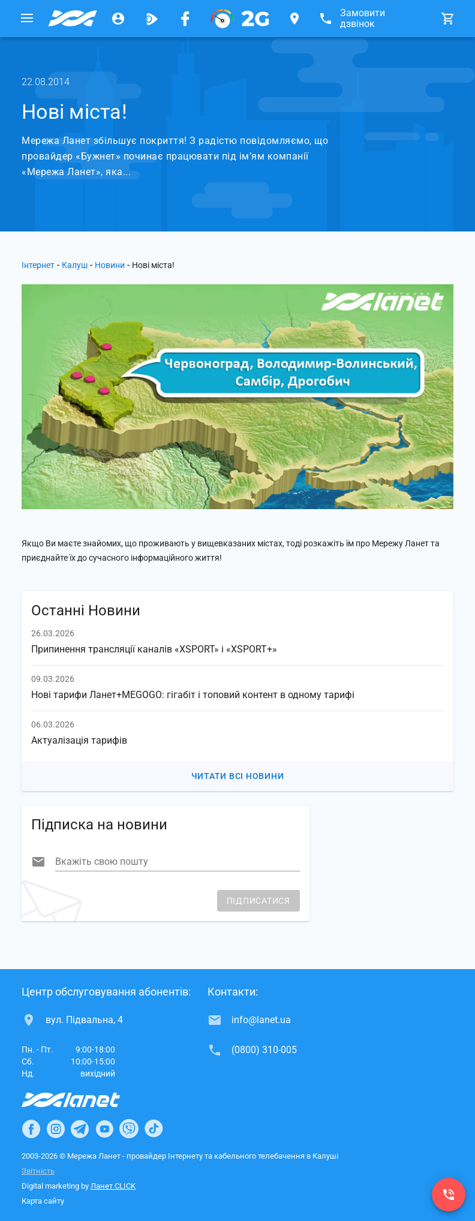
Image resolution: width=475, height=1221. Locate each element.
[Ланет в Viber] (129, 1128)
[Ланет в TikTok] (153, 1128)
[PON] (240, 18)
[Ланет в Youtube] (104, 1128)
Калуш (75, 265)
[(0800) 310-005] (448, 1194)
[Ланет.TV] (152, 18)
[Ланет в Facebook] (31, 1128)
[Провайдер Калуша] (72, 18)
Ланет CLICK (113, 1185)
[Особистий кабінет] (118, 18)
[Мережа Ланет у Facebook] (185, 18)
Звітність (38, 1170)
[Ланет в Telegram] (79, 1128)
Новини (110, 265)
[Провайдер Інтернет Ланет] (85, 1099)
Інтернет (38, 265)
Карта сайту (43, 1200)
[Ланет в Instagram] (55, 1128)
